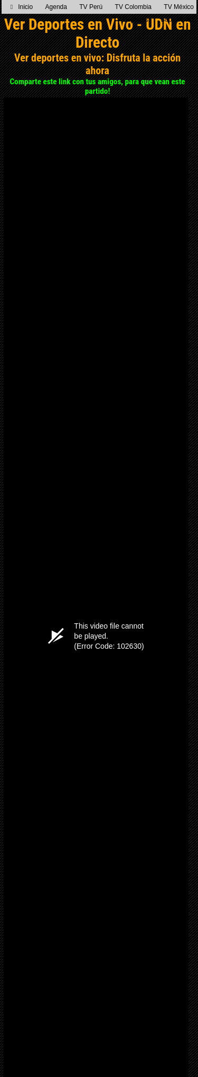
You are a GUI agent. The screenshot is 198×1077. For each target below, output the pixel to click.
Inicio (22, 7)
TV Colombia (133, 7)
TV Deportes (130, 19)
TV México (179, 7)
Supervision (177, 19)
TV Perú (90, 7)
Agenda (56, 7)
